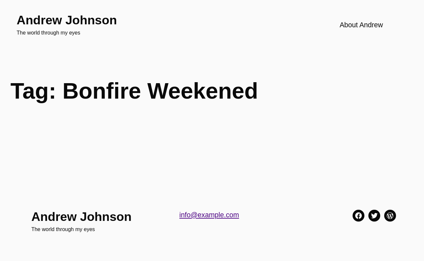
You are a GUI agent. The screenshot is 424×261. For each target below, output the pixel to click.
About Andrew (361, 25)
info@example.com (209, 215)
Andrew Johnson (67, 20)
